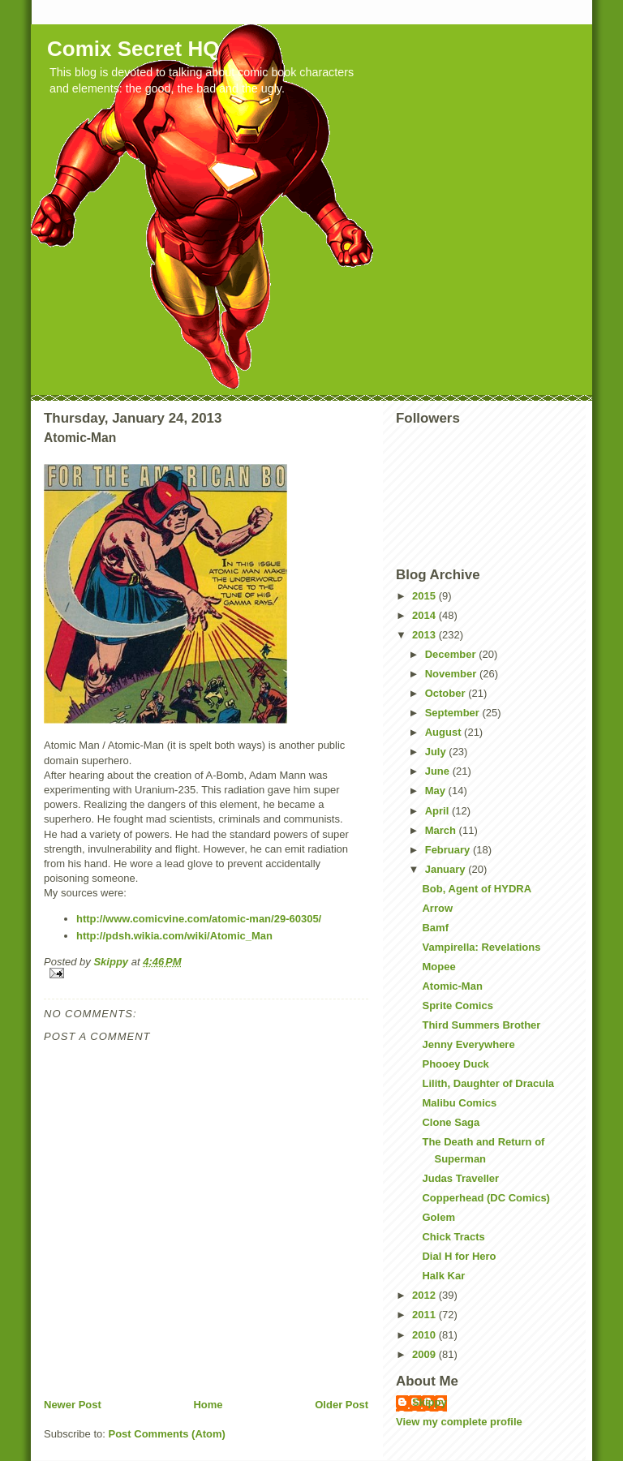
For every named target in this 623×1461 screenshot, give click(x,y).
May (437, 790)
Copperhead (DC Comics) (485, 1198)
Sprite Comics (457, 1005)
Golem (438, 1217)
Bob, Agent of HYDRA (476, 889)
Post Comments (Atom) (167, 1434)
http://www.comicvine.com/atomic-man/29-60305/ (198, 919)
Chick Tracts (453, 1237)
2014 (425, 615)
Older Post (341, 1405)
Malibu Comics (459, 1103)
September (454, 713)
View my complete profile (459, 1422)
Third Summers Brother (481, 1025)
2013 (425, 635)
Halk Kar (443, 1276)
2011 (425, 1314)
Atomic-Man (452, 986)
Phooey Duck (455, 1064)
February (449, 850)
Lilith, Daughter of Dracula (488, 1083)
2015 (425, 596)
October (446, 693)
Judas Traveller (460, 1178)
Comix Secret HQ (133, 49)
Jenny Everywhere (468, 1044)
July (437, 752)
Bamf (435, 928)
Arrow (437, 908)
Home (207, 1405)
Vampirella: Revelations (481, 947)
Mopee (438, 966)
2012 (425, 1295)
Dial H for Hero (459, 1256)
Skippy (429, 1402)
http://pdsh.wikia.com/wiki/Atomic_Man (174, 936)
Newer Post (72, 1405)
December (452, 654)
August (444, 732)
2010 (425, 1335)
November (452, 674)
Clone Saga (450, 1122)
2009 (425, 1354)
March (442, 830)
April (438, 811)
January (446, 869)
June (439, 771)
